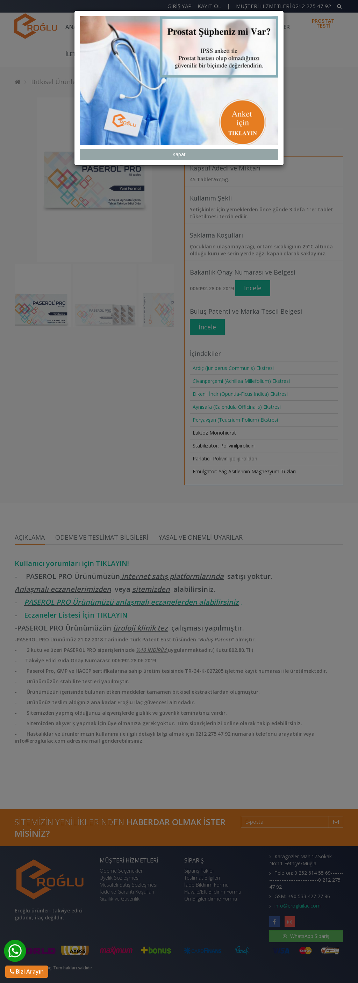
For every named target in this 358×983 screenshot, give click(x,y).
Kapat (179, 140)
